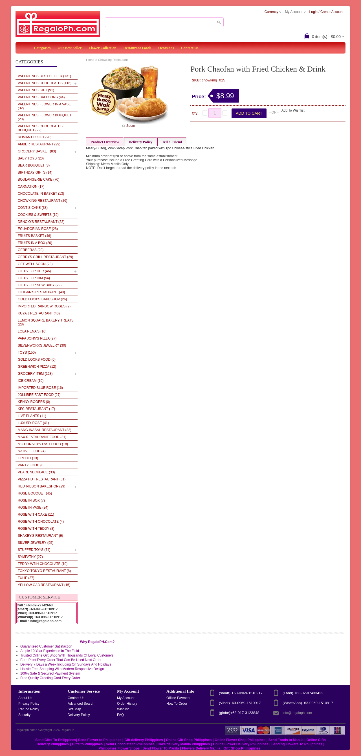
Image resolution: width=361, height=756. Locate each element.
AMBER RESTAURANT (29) (39, 144)
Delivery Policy (140, 142)
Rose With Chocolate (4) (41, 522)
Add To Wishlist (293, 110)
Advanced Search (81, 704)
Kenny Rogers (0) (34, 402)
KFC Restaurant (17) (36, 409)
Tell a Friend (172, 142)
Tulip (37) (26, 578)
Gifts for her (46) (34, 271)
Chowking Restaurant (113, 59)
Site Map (74, 709)
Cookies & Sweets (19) (38, 215)
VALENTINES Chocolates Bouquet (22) (40, 128)
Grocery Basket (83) (37, 151)
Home (90, 59)
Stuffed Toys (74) (34, 550)
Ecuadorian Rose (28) (38, 229)
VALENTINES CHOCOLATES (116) (44, 83)
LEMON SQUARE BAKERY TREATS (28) (46, 322)
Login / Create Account (326, 12)
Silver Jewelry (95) (35, 543)
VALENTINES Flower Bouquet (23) (45, 117)
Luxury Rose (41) (33, 423)
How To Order (176, 704)
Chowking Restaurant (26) (42, 201)
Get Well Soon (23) (35, 264)
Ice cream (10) (30, 381)
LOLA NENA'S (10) (32, 331)
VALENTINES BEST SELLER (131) (44, 76)
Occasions (166, 48)
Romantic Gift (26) (34, 137)
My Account (126, 698)
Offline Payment (178, 698)
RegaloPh (67, 729)
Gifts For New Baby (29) (39, 285)
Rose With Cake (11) (36, 514)
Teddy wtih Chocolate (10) (42, 564)
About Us (25, 698)
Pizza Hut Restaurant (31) (41, 479)
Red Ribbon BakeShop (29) (41, 486)
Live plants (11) (32, 416)
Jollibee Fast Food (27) (39, 395)
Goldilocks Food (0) (37, 360)
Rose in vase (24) (33, 507)
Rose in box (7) (31, 500)
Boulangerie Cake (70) (38, 179)
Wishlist (123, 709)
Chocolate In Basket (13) (41, 194)
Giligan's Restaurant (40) (41, 292)
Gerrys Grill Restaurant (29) (45, 257)
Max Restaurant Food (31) (42, 437)
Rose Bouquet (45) (35, 493)
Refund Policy (28, 709)
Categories (42, 48)
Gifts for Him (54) (34, 278)
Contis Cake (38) (33, 208)
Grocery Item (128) (35, 374)
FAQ (120, 715)
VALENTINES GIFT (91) (36, 90)
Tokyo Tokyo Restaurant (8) (44, 571)
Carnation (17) (31, 187)
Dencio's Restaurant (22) (41, 222)
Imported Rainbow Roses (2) (44, 306)
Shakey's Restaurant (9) (40, 536)
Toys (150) (27, 352)
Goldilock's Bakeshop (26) (42, 299)
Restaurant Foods (137, 48)
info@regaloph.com (297, 713)
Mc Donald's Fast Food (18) (43, 444)
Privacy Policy (28, 704)
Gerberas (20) (30, 250)
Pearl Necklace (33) (36, 472)
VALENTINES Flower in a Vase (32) (44, 106)
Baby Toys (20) (31, 158)
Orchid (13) (28, 458)
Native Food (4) (31, 451)
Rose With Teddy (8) (36, 529)
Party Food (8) (31, 465)
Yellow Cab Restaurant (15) (44, 585)
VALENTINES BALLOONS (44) (41, 97)
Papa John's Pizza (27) (37, 338)
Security (24, 715)
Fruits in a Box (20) (35, 243)
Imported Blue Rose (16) (40, 388)
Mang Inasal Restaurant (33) (44, 430)
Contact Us (190, 48)
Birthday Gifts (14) (35, 172)
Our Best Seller (70, 48)
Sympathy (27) (30, 557)
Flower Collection (102, 48)
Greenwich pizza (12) (37, 367)
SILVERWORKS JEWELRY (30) (42, 345)
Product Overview (105, 142)
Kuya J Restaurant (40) (39, 313)
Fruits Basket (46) (34, 236)
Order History (127, 704)
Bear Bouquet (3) (34, 165)
